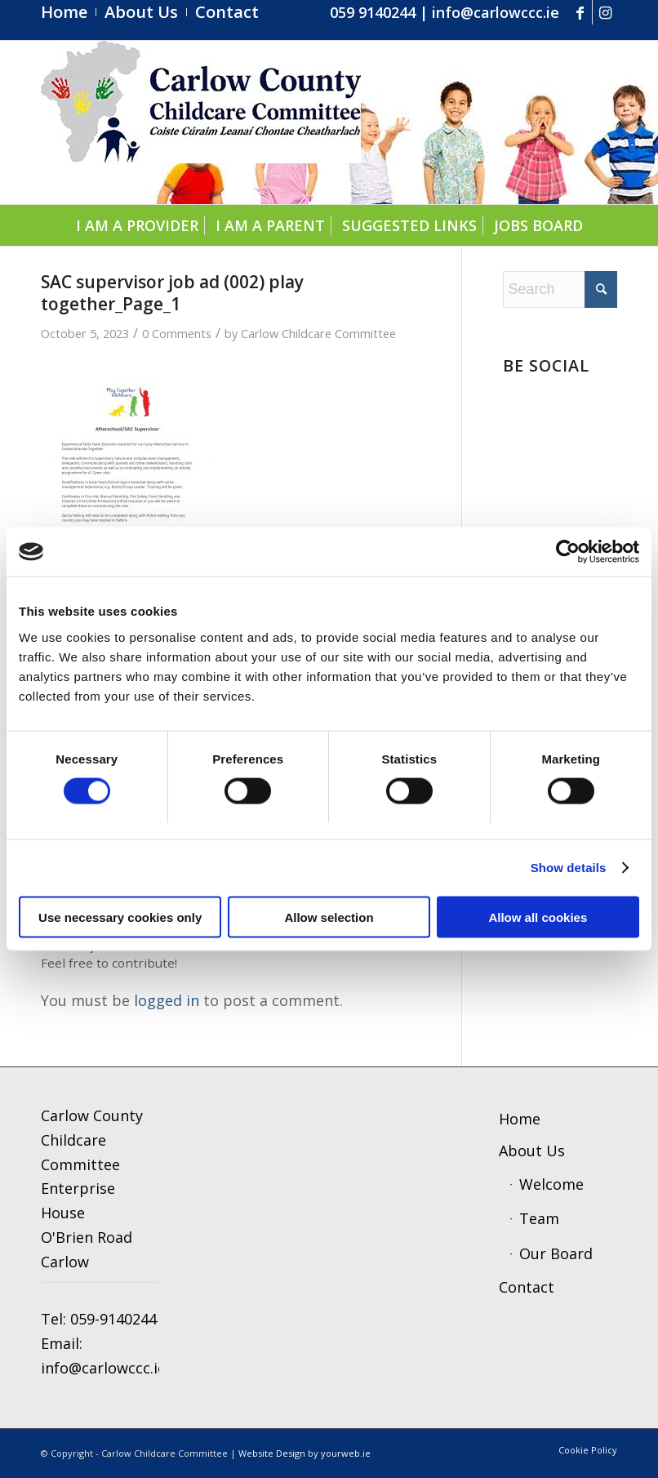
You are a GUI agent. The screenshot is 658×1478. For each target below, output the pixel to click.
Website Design (271, 1453)
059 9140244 (373, 12)
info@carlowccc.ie (495, 12)
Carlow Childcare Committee (318, 333)
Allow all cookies (537, 917)
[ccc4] (201, 122)
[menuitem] (68, 12)
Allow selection (328, 917)
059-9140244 (113, 1319)
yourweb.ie (346, 1453)
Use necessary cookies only (120, 917)
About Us (532, 1150)
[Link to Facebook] (580, 12)
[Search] (560, 289)
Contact (526, 1287)
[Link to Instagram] (605, 12)
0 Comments (176, 333)
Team (539, 1218)
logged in (166, 1000)
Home (519, 1119)
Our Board (556, 1253)
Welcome (551, 1184)
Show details (569, 868)
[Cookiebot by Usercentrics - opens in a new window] (567, 552)
